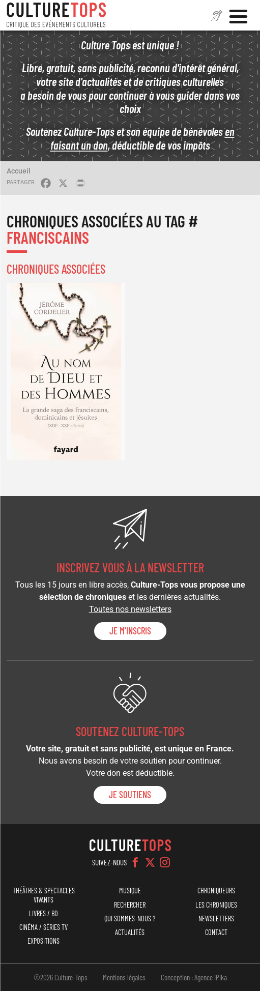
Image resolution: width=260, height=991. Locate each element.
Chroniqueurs (216, 890)
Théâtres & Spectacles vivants (44, 894)
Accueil (19, 171)
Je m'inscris (130, 630)
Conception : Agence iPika (194, 977)
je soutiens (130, 794)
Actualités (130, 932)
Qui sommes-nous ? (129, 918)
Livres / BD (43, 913)
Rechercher (130, 904)
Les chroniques (216, 904)
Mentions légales (124, 977)
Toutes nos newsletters (130, 609)
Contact (216, 932)
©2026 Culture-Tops (61, 977)
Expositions (43, 941)
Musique (130, 890)
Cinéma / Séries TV (43, 927)
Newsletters (216, 918)
